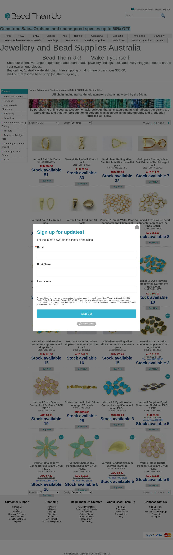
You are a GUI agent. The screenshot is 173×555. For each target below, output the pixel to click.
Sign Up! (86, 313)
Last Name (44, 281)
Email (40, 247)
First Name (44, 264)
